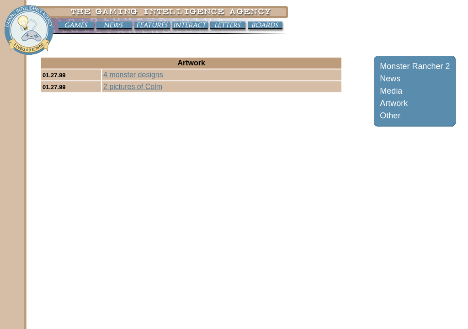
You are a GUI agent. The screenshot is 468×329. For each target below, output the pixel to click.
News (390, 78)
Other (390, 115)
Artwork (394, 103)
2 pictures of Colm (132, 86)
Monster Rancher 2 (415, 66)
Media (391, 91)
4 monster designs (133, 75)
